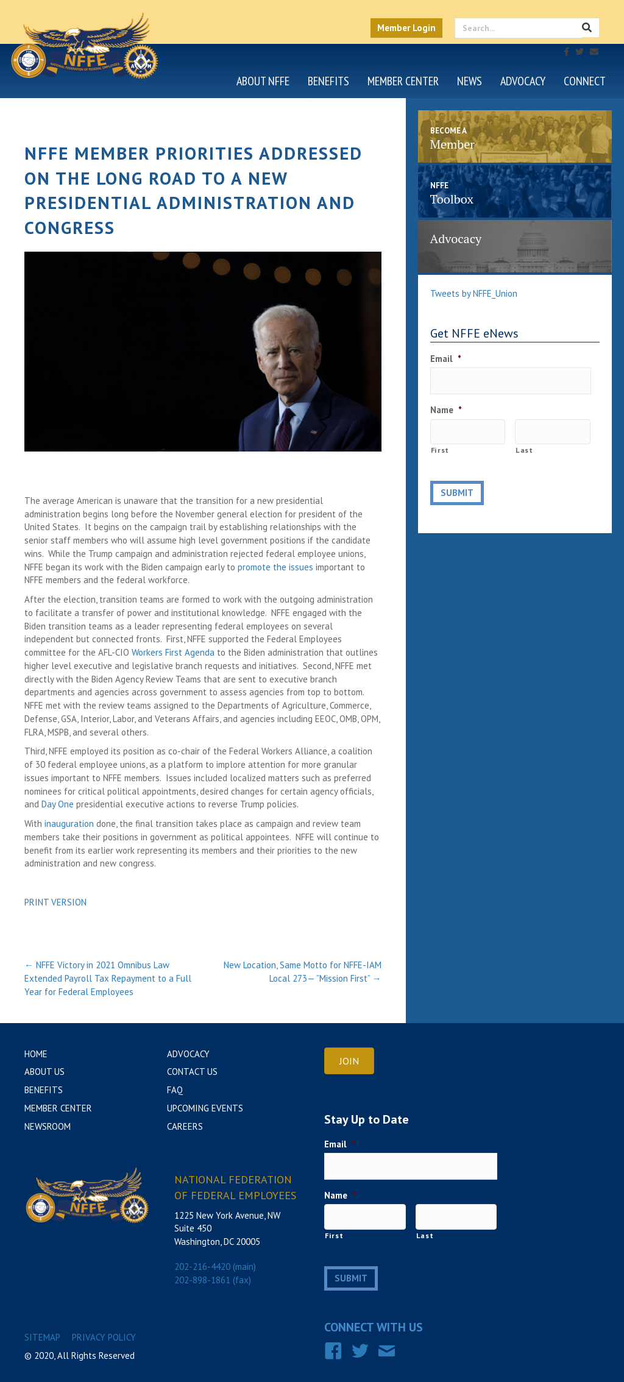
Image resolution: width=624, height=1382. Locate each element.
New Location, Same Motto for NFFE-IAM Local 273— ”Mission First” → (302, 971)
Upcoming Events (205, 1108)
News (469, 81)
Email (445, 358)
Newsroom (47, 1126)
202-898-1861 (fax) (212, 1280)
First (440, 439)
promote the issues (275, 567)
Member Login (406, 28)
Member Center (403, 81)
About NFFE (262, 81)
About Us (44, 1071)
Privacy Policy (104, 1327)
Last (524, 439)
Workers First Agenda (173, 652)
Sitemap (42, 1327)
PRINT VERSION (55, 902)
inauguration (69, 823)
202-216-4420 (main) (215, 1266)
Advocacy (522, 81)
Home (36, 1054)
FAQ (175, 1090)
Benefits (328, 81)
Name (446, 404)
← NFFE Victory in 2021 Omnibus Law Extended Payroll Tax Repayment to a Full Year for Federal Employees (107, 978)
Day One (57, 804)
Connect (585, 81)
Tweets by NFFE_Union (473, 293)
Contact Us (192, 1071)
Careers (185, 1126)
